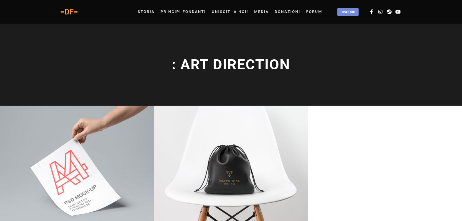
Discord (348, 12)
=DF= (69, 11)
